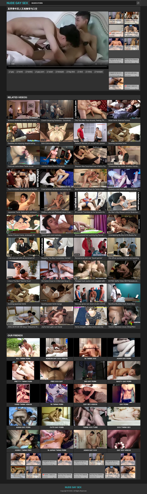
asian (51, 72)
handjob (99, 72)
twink (21, 72)
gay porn (40, 72)
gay (12, 72)
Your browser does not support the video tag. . (57, 40)
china (90, 72)
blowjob (61, 72)
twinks (30, 72)
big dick (72, 72)
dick (81, 72)
